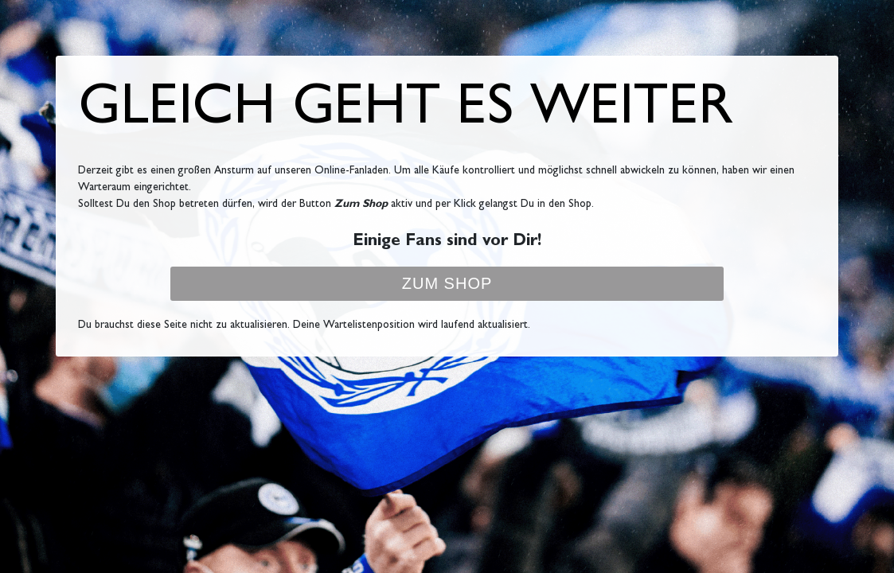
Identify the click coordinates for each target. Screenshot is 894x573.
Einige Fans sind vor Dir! (447, 242)
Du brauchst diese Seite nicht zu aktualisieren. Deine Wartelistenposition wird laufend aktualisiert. (304, 325)
